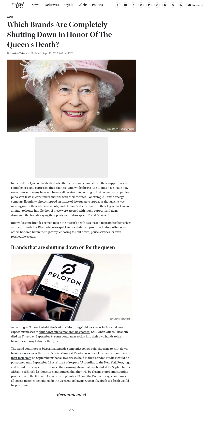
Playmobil (44, 227)
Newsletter (196, 5)
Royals (68, 5)
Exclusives (51, 5)
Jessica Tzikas (19, 53)
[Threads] (172, 5)
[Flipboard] (149, 5)
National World (39, 327)
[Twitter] (141, 5)
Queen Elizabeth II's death (47, 183)
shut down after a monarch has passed (64, 332)
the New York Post (111, 362)
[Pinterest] (157, 5)
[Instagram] (133, 5)
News (35, 5)
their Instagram (21, 358)
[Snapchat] (164, 5)
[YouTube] (125, 5)
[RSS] (180, 5)
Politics (97, 5)
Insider (100, 192)
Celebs (82, 5)
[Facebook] (117, 5)
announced (62, 371)
